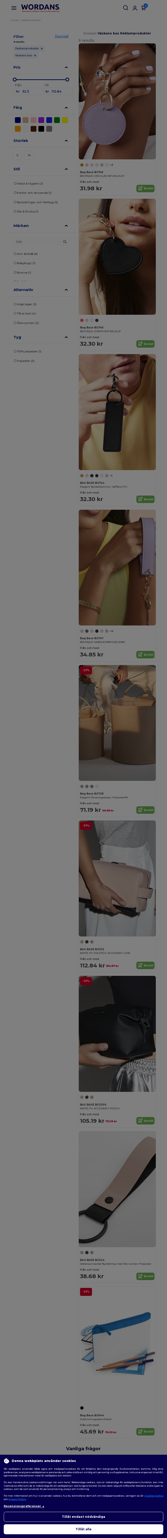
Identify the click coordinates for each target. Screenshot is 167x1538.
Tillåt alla (83, 1529)
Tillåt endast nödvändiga (83, 1517)
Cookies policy (153, 1495)
